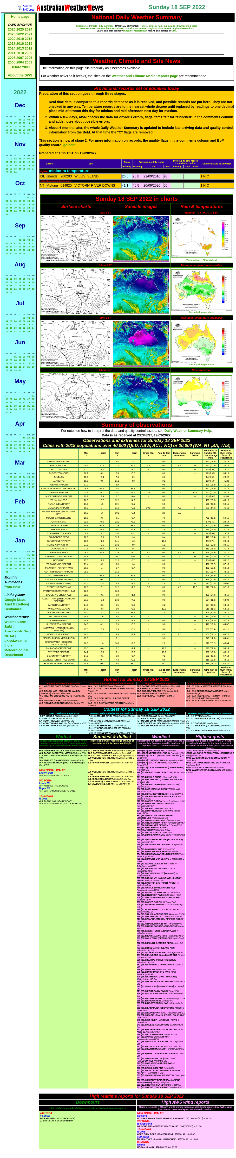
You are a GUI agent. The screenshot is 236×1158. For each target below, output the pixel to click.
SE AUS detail (210, 260)
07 (15, 123)
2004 (20, 62)
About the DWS (20, 75)
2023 (11, 34)
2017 (11, 43)
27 (11, 133)
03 (28, 120)
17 (28, 126)
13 (11, 126)
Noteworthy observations (110, 28)
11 (33, 123)
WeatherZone (15, 622)
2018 (28, 39)
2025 (20, 29)
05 (7, 123)
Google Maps (15, 600)
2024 (28, 29)
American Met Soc (17, 631)
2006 (28, 58)
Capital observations (135, 28)
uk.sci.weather (16, 640)
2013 (20, 48)
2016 (20, 43)
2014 (11, 48)
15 (20, 126)
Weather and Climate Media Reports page (145, 76)
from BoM (12, 587)
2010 (20, 53)
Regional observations (159, 28)
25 (33, 130)
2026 (11, 29)
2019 (20, 39)
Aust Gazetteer (16, 604)
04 (33, 120)
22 (20, 130)
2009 (28, 53)
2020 (11, 39)
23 (24, 130)
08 (20, 123)
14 (15, 126)
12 (7, 126)
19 (7, 130)
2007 (20, 58)
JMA (174, 31)
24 (28, 130)
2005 (11, 62)
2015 (28, 43)
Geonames (13, 609)
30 (24, 133)
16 (24, 126)
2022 (20, 34)
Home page (20, 17)
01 (20, 120)
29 (20, 133)
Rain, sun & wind (166, 26)
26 (7, 133)
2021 (28, 34)
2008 (11, 58)
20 (11, 130)
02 (24, 120)
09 (24, 123)
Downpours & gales (187, 26)
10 (28, 123)
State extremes (87, 28)
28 (15, 133)
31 (28, 133)
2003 (28, 62)
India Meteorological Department (16, 650)
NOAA (9, 636)
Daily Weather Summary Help (187, 431)
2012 (28, 48)
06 (11, 123)
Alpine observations (183, 28)
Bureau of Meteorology (135, 31)
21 (15, 130)
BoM (8, 627)
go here (69, 145)
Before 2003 (20, 67)
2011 (11, 53)
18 (33, 126)
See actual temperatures (201, 312)
